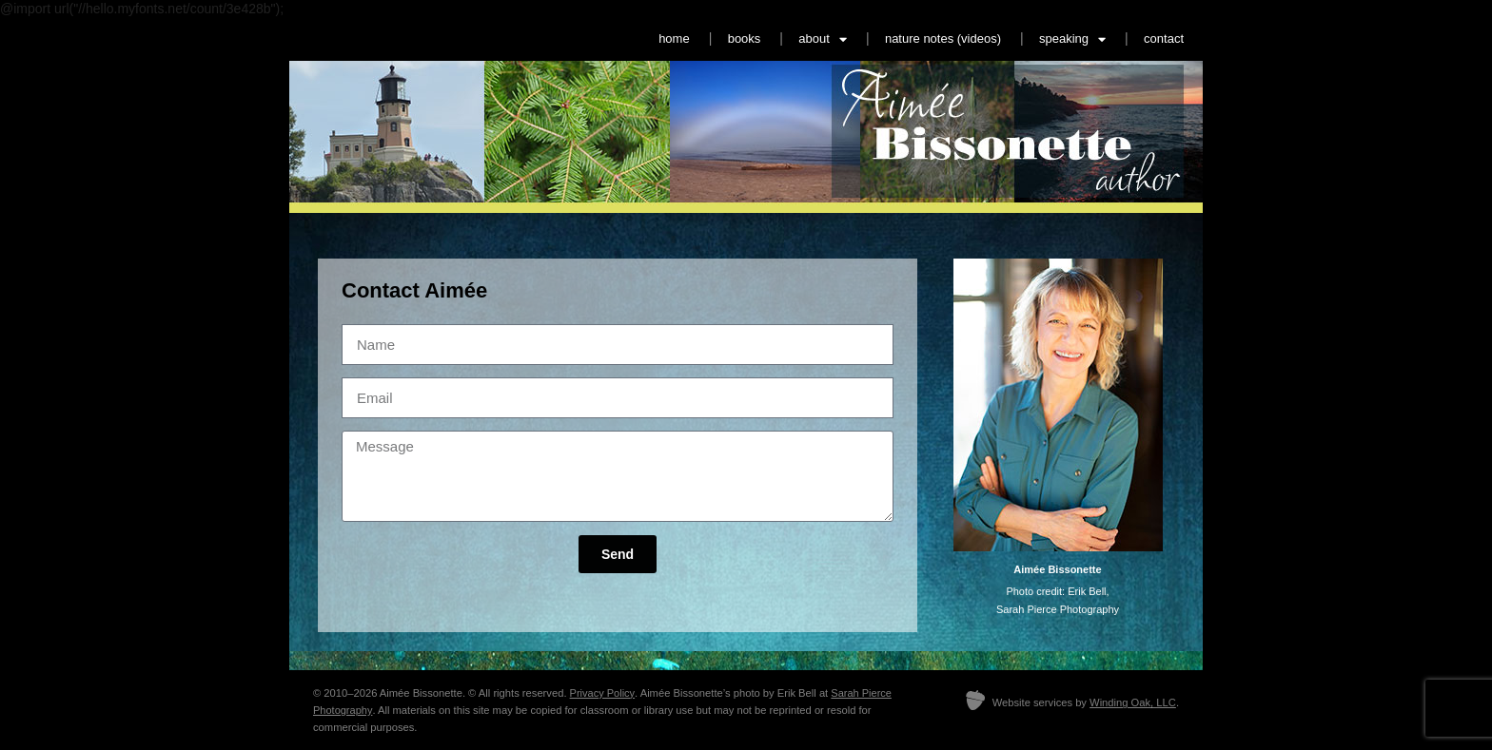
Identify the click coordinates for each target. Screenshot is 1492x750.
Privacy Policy (602, 693)
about (822, 39)
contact (1164, 38)
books (744, 38)
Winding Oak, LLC (1133, 702)
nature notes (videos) (943, 38)
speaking (1072, 39)
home (674, 38)
